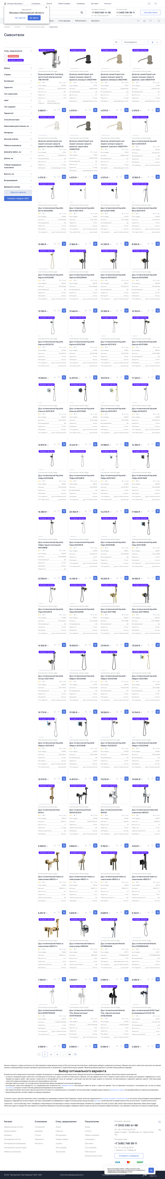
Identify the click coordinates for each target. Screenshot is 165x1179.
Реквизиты (39, 1139)
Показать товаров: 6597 (18, 192)
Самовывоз (81, 3)
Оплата (49, 3)
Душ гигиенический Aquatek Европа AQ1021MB (81, 343)
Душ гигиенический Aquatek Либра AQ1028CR (81, 476)
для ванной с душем (117, 1090)
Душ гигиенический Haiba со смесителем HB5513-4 (50, 944)
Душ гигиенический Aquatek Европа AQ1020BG (50, 276)
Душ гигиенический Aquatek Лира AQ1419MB (144, 543)
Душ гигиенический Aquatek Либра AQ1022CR (144, 409)
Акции (58, 1127)
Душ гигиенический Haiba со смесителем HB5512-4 (113, 877)
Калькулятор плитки (93, 1155)
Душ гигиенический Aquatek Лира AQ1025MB (113, 543)
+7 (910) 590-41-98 (101, 12)
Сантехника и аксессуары (15, 1147)
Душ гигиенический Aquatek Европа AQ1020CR (113, 276)
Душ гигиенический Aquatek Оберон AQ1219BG (144, 677)
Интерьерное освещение (15, 1143)
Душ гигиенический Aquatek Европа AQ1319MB (144, 343)
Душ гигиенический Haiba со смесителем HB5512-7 (144, 877)
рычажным (10, 1088)
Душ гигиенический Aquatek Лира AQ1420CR (50, 610)
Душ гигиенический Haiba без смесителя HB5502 (145, 811)
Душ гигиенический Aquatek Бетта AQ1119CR (81, 209)
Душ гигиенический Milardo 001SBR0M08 (113, 944)
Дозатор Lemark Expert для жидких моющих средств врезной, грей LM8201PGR (144, 77)
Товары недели (62, 1139)
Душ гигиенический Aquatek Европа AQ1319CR (113, 343)
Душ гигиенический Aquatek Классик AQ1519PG (113, 409)
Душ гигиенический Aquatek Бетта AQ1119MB (113, 209)
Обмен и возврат (64, 3)
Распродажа (61, 1135)
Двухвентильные (67, 1085)
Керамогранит (10, 1131)
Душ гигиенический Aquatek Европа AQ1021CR (50, 343)
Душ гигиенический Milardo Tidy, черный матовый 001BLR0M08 (113, 1013)
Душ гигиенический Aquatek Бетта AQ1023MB (50, 209)
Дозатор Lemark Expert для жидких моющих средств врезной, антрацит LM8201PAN (82, 77)
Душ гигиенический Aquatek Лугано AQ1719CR (50, 677)
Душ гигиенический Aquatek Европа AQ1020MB (144, 276)
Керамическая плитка (13, 1127)
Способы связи (150, 12)
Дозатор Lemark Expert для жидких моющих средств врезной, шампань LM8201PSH (114, 144)
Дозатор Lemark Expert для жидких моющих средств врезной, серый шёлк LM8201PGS (81, 145)
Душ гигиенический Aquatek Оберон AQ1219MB (81, 744)
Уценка (59, 1143)
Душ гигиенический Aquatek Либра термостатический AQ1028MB (50, 545)
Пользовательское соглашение (113, 1175)
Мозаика (8, 1135)
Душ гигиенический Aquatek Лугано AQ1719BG (113, 610)
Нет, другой (20, 18)
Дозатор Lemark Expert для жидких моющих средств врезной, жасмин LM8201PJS (50, 144)
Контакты (107, 3)
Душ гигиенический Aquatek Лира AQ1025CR (81, 543)
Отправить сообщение (129, 1155)
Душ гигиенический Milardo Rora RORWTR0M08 (50, 1011)
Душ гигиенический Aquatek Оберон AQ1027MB (113, 677)
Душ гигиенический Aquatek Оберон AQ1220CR (113, 744)
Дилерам (39, 1131)
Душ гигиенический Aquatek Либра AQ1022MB (50, 476)
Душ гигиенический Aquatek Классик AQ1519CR (50, 409)
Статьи (50, 20)
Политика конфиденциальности (72, 1175)
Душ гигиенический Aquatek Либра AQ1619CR (113, 476)
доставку (97, 1101)
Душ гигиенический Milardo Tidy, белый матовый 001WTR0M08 (81, 1013)
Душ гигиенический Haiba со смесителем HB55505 (82, 944)
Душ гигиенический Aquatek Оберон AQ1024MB (81, 677)
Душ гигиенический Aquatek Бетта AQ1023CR (144, 142)
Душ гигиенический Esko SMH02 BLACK (80, 811)
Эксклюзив (60, 1151)
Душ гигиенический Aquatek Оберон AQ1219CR (50, 744)
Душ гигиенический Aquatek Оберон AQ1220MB (144, 744)
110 (69, 1054)
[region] (18, 121)
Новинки (59, 1131)
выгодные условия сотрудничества (114, 1098)
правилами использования (117, 1172)
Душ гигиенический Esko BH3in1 (49, 811)
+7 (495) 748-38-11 (125, 12)
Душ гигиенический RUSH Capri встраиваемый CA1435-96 (145, 1011)
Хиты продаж (61, 1147)
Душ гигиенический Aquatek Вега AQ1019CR (144, 209)
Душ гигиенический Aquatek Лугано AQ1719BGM (144, 610)
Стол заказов (64, 20)
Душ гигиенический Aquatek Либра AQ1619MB (144, 476)
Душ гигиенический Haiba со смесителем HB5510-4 (50, 877)
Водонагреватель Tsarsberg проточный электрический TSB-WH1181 (50, 77)
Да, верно (34, 18)
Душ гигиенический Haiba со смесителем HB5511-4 (82, 877)
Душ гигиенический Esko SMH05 (111, 811)
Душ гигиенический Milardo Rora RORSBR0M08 (144, 944)
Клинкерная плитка (12, 1139)
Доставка (94, 3)
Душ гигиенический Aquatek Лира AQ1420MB (81, 610)
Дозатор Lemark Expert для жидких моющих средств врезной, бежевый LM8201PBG (114, 77)
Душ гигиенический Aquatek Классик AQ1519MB (81, 409)
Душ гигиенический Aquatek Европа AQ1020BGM (81, 276)
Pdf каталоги (80, 20)
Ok (151, 1170)
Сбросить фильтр (18, 198)
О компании (36, 3)
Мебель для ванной (12, 1151)
